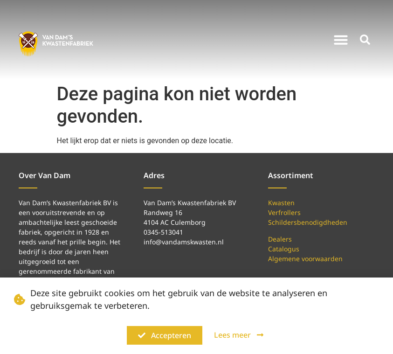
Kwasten (281, 202)
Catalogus (283, 248)
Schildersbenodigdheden (307, 222)
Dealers (280, 239)
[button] (341, 39)
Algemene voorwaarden (305, 258)
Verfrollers (284, 212)
